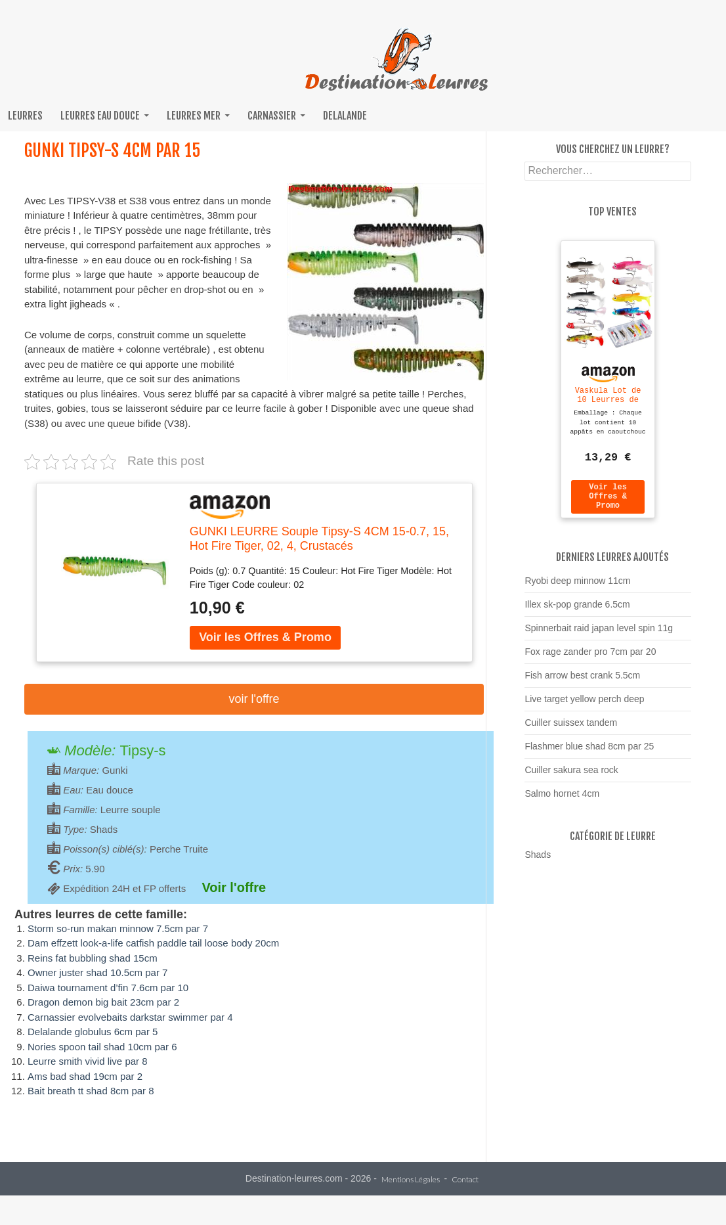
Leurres (25, 115)
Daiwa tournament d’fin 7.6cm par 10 (108, 987)
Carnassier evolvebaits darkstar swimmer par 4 (130, 1017)
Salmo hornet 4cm (561, 799)
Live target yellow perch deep (584, 705)
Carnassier (271, 115)
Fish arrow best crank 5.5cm (582, 681)
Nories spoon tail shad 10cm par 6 (102, 1046)
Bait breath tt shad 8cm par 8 (91, 1090)
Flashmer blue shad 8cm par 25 (589, 752)
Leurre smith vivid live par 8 (88, 1061)
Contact (465, 1180)
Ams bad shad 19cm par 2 (85, 1076)
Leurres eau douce (100, 115)
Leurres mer (194, 115)
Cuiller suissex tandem (570, 728)
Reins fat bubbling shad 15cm (93, 958)
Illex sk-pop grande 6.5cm (577, 610)
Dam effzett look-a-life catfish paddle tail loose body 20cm (153, 942)
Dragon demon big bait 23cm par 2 (103, 1002)
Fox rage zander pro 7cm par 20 (590, 657)
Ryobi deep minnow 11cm (577, 586)
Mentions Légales (410, 1180)
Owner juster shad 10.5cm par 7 (97, 972)
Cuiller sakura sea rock (571, 775)
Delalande (345, 115)
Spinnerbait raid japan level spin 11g (598, 634)
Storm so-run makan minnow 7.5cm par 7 (118, 928)
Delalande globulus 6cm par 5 (93, 1031)
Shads (537, 860)
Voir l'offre (253, 698)
